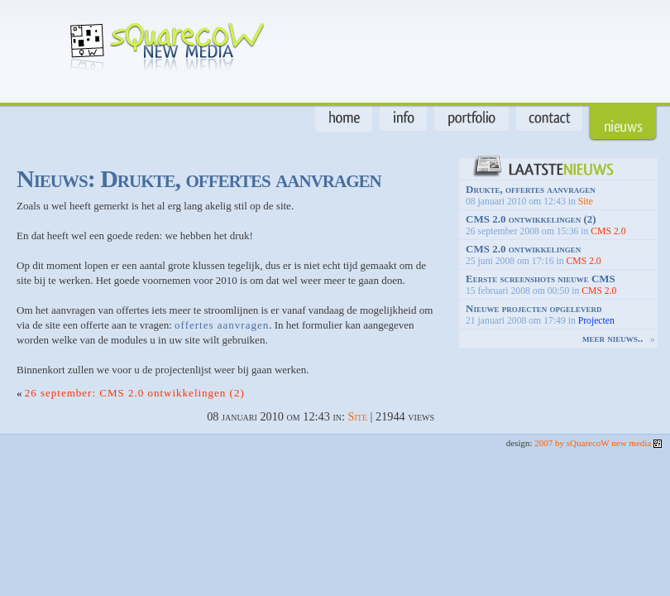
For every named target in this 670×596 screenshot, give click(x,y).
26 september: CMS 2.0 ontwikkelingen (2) (135, 393)
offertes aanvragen (222, 325)
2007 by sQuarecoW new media (598, 443)
